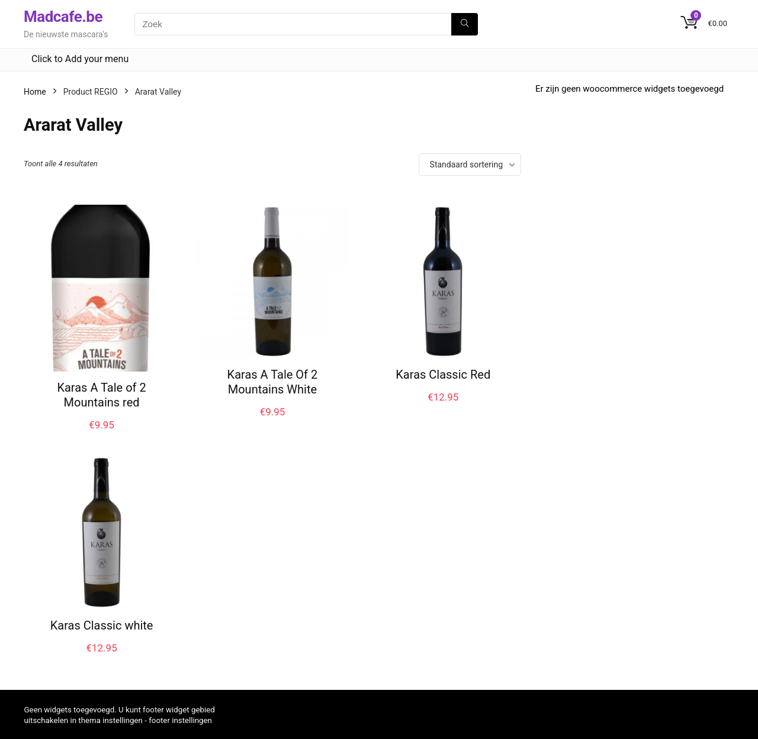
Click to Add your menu (80, 58)
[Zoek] (464, 24)
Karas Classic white (101, 625)
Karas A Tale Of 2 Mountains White (272, 381)
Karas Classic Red (443, 374)
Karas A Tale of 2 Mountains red (101, 394)
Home (35, 91)
